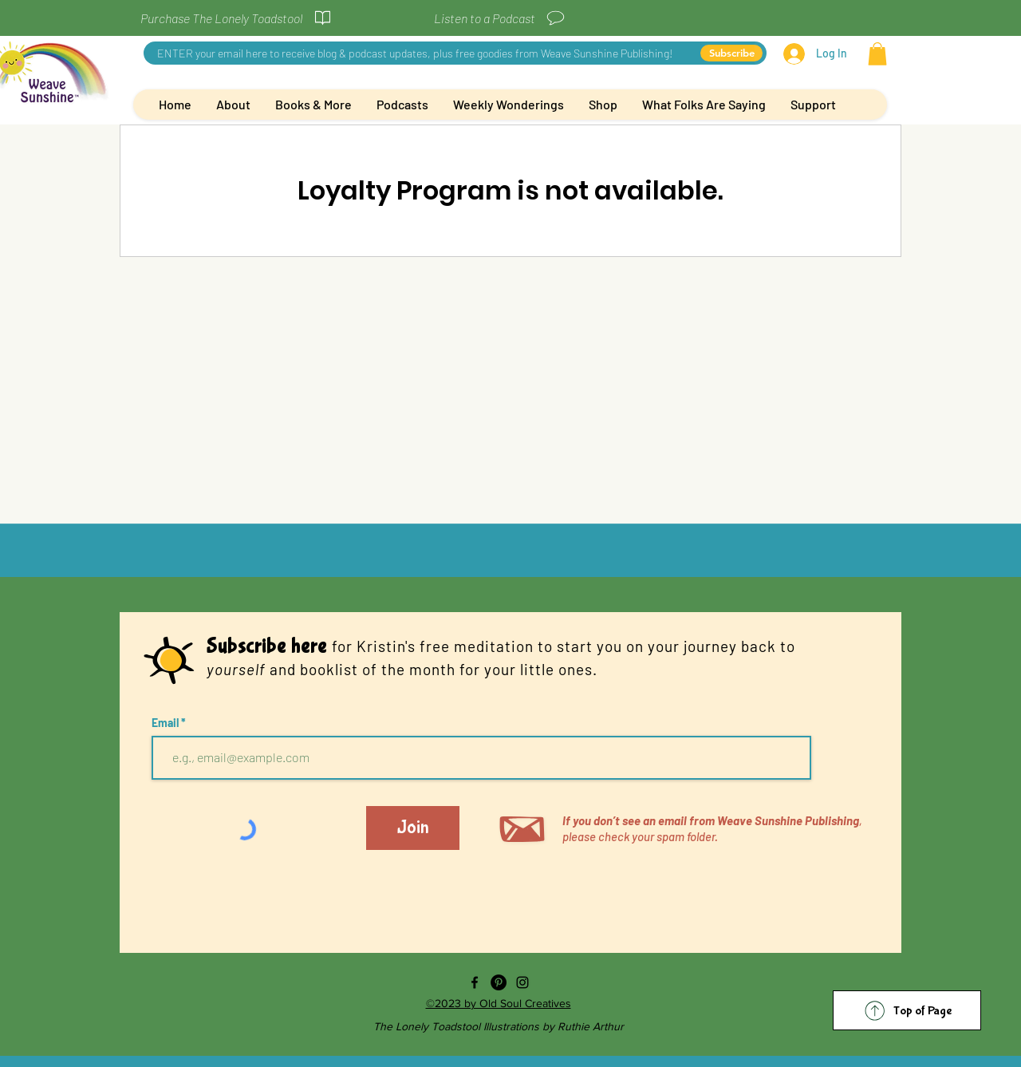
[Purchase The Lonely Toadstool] (236, 18)
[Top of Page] (907, 1010)
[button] (877, 53)
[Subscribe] (731, 53)
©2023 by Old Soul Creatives (498, 1003)
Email (166, 723)
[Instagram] (522, 982)
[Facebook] (475, 982)
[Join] (412, 828)
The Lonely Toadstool (428, 1026)
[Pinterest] (499, 982)
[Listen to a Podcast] (500, 18)
